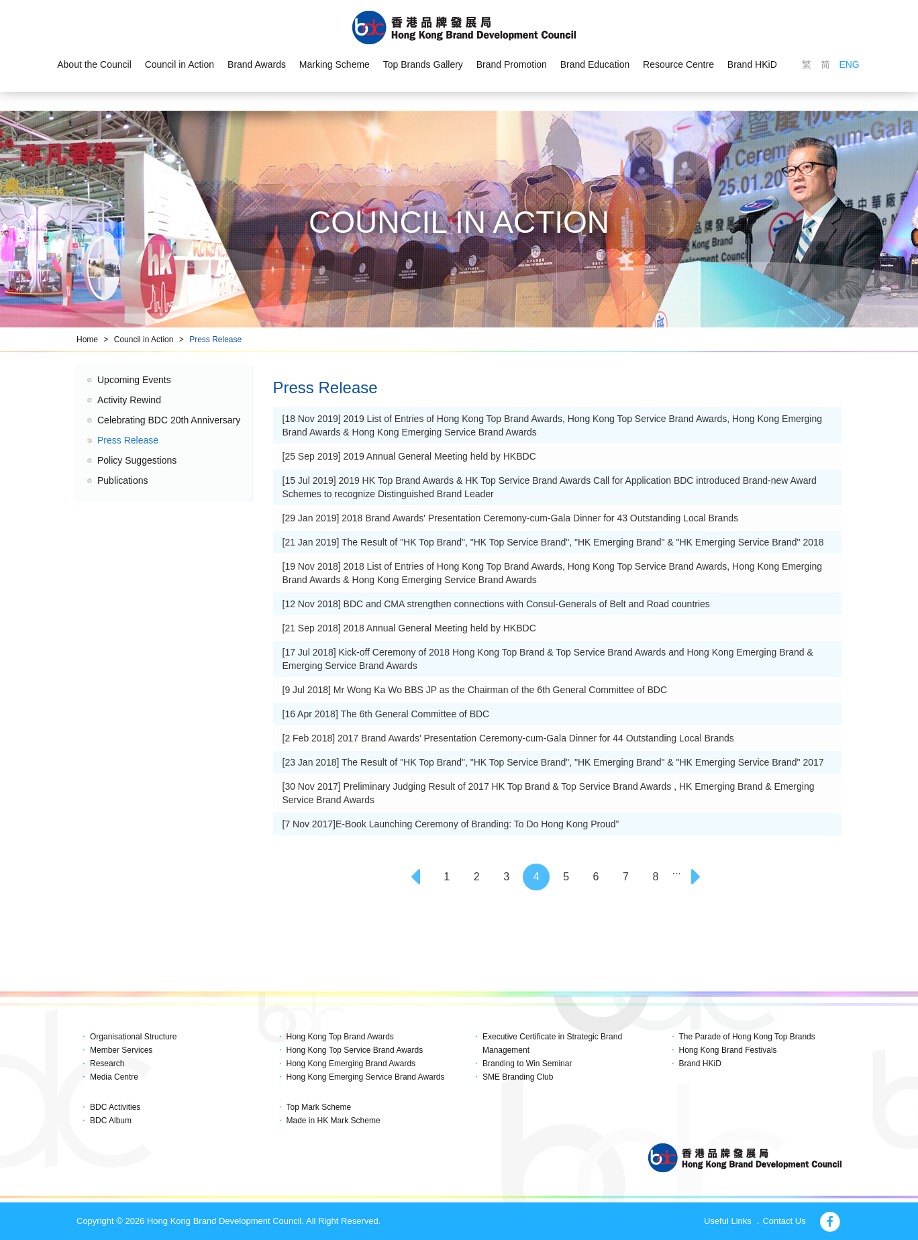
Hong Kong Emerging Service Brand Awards (366, 1077)
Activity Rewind (129, 400)
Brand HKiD (752, 64)
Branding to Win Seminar (527, 1063)
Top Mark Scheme (319, 1107)
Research (107, 1063)
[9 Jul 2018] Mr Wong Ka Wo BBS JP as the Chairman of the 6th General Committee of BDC (475, 689)
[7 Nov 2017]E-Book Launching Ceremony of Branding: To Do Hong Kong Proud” (451, 824)
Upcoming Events (134, 379)
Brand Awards (256, 64)
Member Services (121, 1050)
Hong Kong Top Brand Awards (340, 1036)
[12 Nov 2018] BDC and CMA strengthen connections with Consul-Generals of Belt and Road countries (496, 604)
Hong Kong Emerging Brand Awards (351, 1063)
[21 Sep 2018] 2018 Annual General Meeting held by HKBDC (409, 628)
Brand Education (595, 64)
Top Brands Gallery (423, 64)
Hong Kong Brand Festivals (728, 1050)
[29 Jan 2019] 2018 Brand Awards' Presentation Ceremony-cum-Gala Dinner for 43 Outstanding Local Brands (510, 518)
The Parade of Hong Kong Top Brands (747, 1036)
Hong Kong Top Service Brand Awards (355, 1050)
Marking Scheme (334, 64)
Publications (122, 480)
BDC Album (111, 1120)
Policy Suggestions (136, 460)
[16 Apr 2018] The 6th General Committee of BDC (386, 714)
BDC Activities (115, 1107)
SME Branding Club (517, 1077)
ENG (849, 64)
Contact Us (783, 1221)
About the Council (94, 64)
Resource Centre (678, 64)
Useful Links (728, 1221)
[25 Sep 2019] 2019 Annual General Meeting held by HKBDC (409, 456)
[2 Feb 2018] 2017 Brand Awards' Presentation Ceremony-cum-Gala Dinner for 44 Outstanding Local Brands (508, 738)
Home (87, 339)
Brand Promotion (511, 64)
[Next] (697, 877)
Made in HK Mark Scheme (333, 1120)
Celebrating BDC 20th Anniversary (168, 420)
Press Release (215, 339)
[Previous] (416, 877)
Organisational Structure (133, 1036)
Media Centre (114, 1077)
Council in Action (180, 64)
